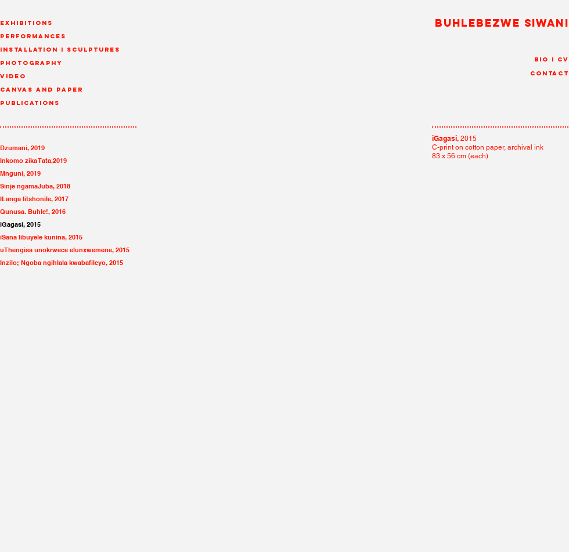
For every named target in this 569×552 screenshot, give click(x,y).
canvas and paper (41, 89)
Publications (30, 103)
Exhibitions (26, 23)
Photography (31, 63)
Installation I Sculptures (60, 49)
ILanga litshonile (25, 199)
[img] (137, 398)
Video (13, 76)
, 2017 (60, 199)
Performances (33, 36)
